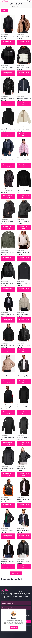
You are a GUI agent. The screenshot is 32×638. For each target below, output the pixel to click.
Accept (14, 627)
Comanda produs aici (8, 42)
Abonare (27, 621)
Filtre (4, 10)
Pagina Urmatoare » (16, 573)
